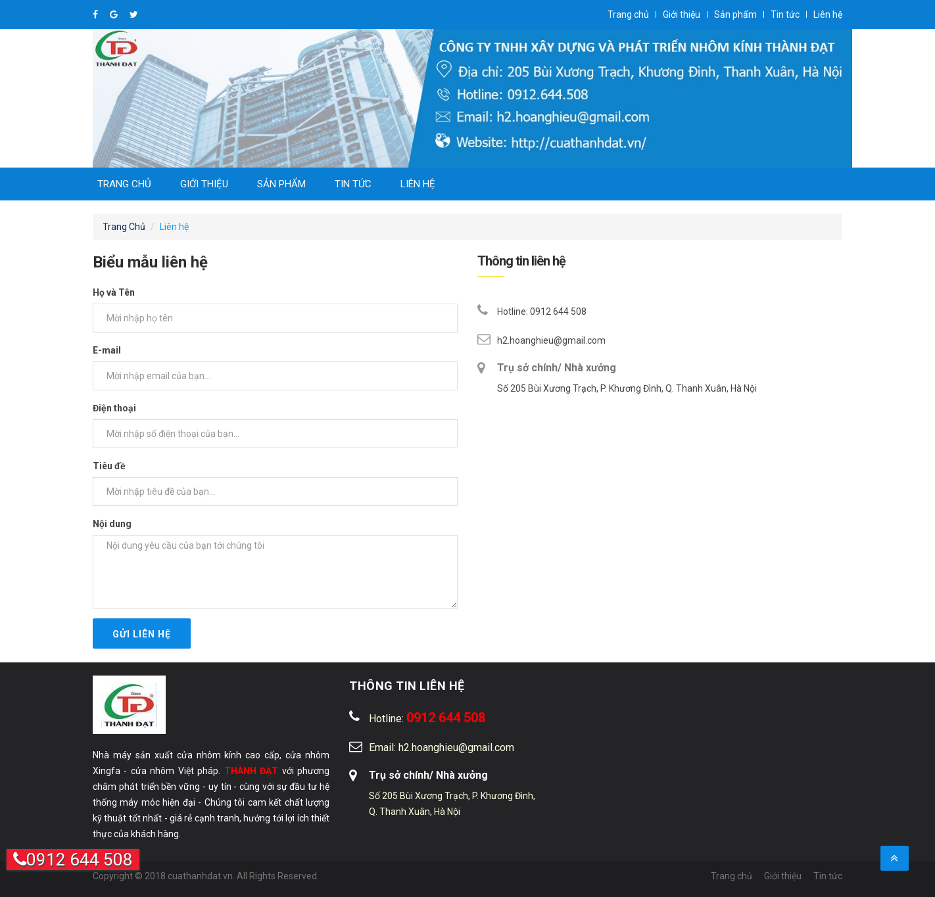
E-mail (107, 350)
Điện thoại (114, 408)
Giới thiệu (681, 14)
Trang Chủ (124, 226)
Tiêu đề (109, 466)
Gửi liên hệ (141, 634)
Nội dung (112, 523)
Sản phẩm (735, 14)
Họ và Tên (114, 292)
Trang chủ (628, 14)
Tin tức (785, 14)
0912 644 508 (73, 859)
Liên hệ (827, 14)
